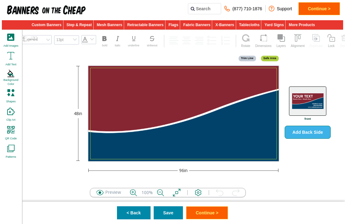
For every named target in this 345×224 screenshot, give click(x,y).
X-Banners (224, 25)
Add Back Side (307, 132)
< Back (134, 212)
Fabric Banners (196, 25)
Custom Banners (47, 25)
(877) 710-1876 (243, 8)
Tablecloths (249, 25)
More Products (302, 25)
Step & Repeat (79, 25)
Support (280, 8)
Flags (173, 25)
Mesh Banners (109, 25)
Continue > (319, 8)
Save (168, 212)
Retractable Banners (145, 25)
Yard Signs (274, 25)
